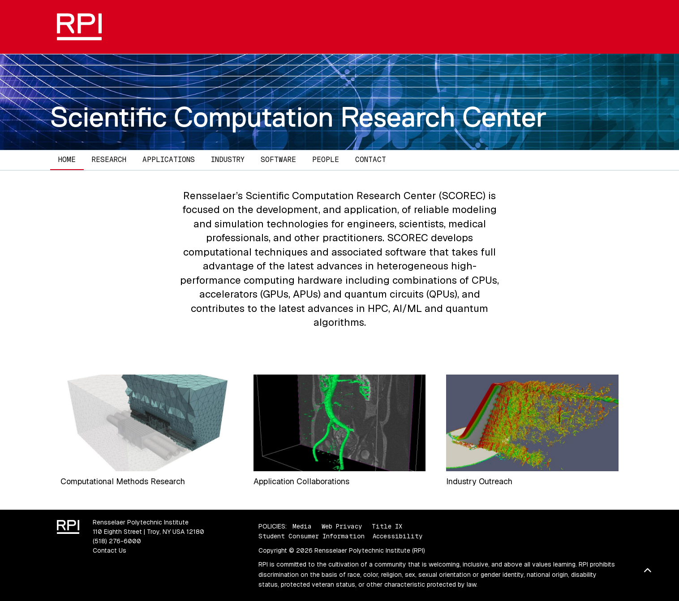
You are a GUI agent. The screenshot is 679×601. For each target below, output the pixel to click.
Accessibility (397, 536)
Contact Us (109, 550)
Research (109, 159)
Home (67, 159)
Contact (370, 159)
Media (302, 526)
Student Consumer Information (311, 536)
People (325, 159)
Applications (168, 159)
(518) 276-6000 (117, 541)
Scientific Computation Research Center (298, 117)
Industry (228, 159)
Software (278, 159)
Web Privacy (342, 526)
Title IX (387, 526)
